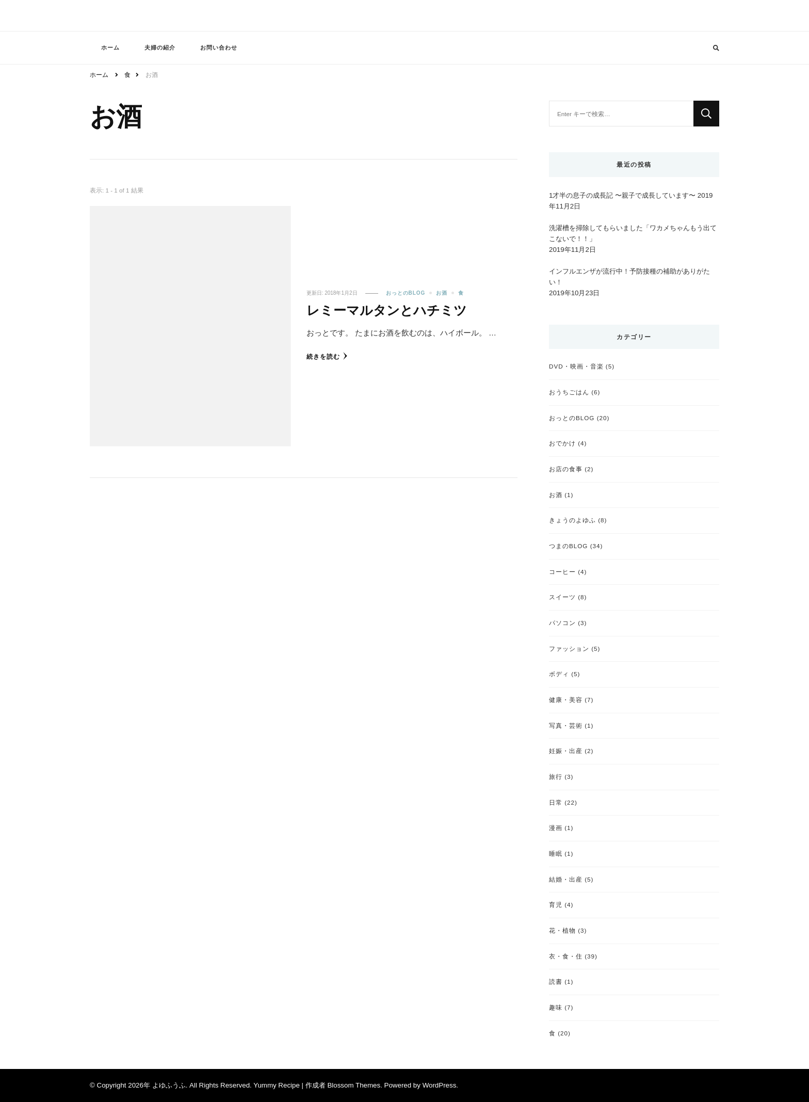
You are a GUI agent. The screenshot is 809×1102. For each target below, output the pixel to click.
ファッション (569, 648)
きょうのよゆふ (572, 520)
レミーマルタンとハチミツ (386, 310)
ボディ (559, 673)
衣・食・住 (566, 956)
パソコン (562, 622)
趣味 (555, 1007)
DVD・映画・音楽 (576, 366)
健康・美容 (566, 699)
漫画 (555, 827)
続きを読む (327, 356)
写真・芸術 (566, 725)
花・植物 (562, 930)
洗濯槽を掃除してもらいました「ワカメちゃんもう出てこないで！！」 (633, 233)
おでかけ (562, 443)
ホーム (110, 47)
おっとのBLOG (406, 293)
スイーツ (562, 597)
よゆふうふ (169, 1085)
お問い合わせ (218, 47)
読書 (555, 981)
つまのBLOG (568, 545)
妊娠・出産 (566, 750)
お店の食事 (566, 469)
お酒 (441, 293)
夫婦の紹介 (159, 47)
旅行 (555, 776)
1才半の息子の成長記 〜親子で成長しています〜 (622, 195)
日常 (555, 802)
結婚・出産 (566, 879)
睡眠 (555, 853)
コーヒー (562, 571)
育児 (555, 904)
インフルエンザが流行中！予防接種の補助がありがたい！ (629, 276)
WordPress (440, 1085)
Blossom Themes (353, 1085)
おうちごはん (569, 392)
